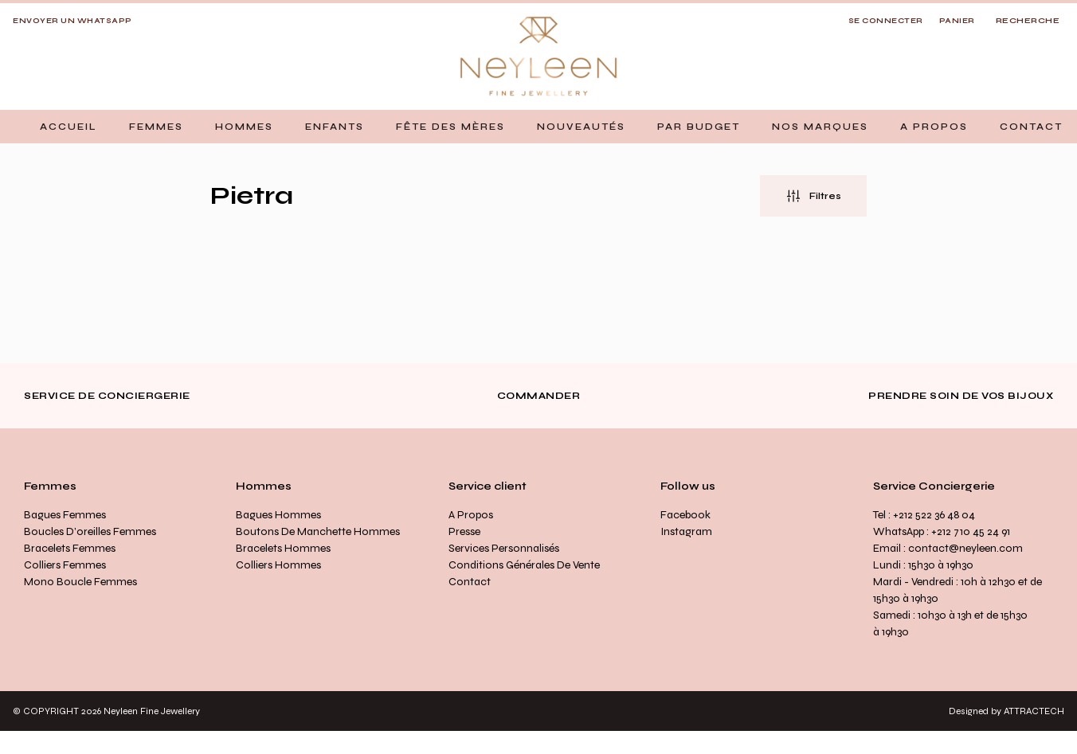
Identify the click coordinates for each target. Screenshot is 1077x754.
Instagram (686, 531)
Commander (539, 395)
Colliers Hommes (278, 565)
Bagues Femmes (65, 515)
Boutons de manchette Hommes (318, 531)
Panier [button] (957, 21)
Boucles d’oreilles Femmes (90, 531)
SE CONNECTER (885, 21)
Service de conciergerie (107, 395)
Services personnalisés (503, 548)
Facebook (685, 515)
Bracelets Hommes (283, 548)
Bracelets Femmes (70, 548)
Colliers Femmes (65, 565)
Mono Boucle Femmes (80, 581)
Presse (464, 531)
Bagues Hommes (278, 515)
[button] (156, 126)
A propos (470, 515)
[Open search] (1028, 21)
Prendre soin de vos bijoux (960, 395)
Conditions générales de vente (524, 565)
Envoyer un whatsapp (72, 21)
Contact (469, 581)
